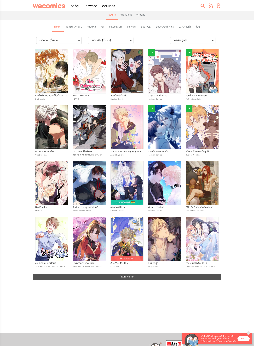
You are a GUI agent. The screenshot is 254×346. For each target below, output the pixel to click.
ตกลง (243, 338)
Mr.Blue (38, 210)
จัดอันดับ (140, 15)
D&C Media (40, 99)
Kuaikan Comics (117, 99)
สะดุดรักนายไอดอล (157, 96)
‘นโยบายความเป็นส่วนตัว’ (226, 341)
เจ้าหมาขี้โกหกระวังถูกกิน (198, 152)
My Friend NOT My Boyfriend (126, 152)
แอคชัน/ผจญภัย (74, 27)
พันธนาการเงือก (156, 207)
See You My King (119, 263)
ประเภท (112, 15)
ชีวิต (102, 27)
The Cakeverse (81, 96)
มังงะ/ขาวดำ (185, 27)
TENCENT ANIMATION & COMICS (88, 154)
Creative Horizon (42, 154)
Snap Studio (153, 266)
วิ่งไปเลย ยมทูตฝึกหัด (45, 263)
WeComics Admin (193, 99)
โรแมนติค (91, 27)
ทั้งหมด (57, 27)
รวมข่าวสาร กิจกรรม (196, 96)
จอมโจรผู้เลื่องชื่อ (118, 96)
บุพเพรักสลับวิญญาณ (84, 263)
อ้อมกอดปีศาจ (117, 207)
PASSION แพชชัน (44, 152)
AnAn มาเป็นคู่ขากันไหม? (85, 207)
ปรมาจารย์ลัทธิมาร (82, 152)
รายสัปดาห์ (126, 15)
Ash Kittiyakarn (117, 154)
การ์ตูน (76, 6)
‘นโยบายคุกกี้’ (206, 341)
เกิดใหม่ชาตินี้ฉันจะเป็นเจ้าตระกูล (51, 96)
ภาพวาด (91, 6)
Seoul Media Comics (82, 210)
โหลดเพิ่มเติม (127, 277)
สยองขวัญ (146, 27)
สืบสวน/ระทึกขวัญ (165, 27)
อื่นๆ (198, 27)
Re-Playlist (41, 207)
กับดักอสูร (153, 263)
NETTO (76, 99)
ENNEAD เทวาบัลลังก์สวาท (199, 207)
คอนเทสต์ (108, 6)
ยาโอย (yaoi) (116, 27)
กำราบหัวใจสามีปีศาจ (196, 263)
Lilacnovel (114, 266)
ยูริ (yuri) (132, 27)
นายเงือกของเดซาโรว (158, 152)
